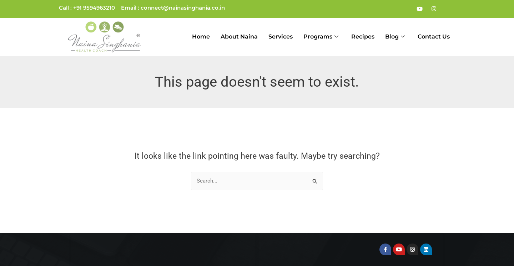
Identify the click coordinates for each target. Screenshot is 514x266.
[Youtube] (419, 9)
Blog (395, 36)
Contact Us (434, 36)
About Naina (239, 36)
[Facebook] (405, 9)
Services (280, 36)
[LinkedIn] (448, 9)
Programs (320, 36)
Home (201, 36)
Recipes (362, 36)
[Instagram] (433, 9)
